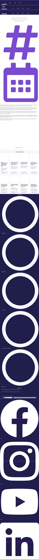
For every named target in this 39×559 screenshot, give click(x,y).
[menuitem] (5, 3)
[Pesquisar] (12, 397)
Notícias (9, 62)
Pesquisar (4, 397)
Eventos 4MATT (6, 62)
